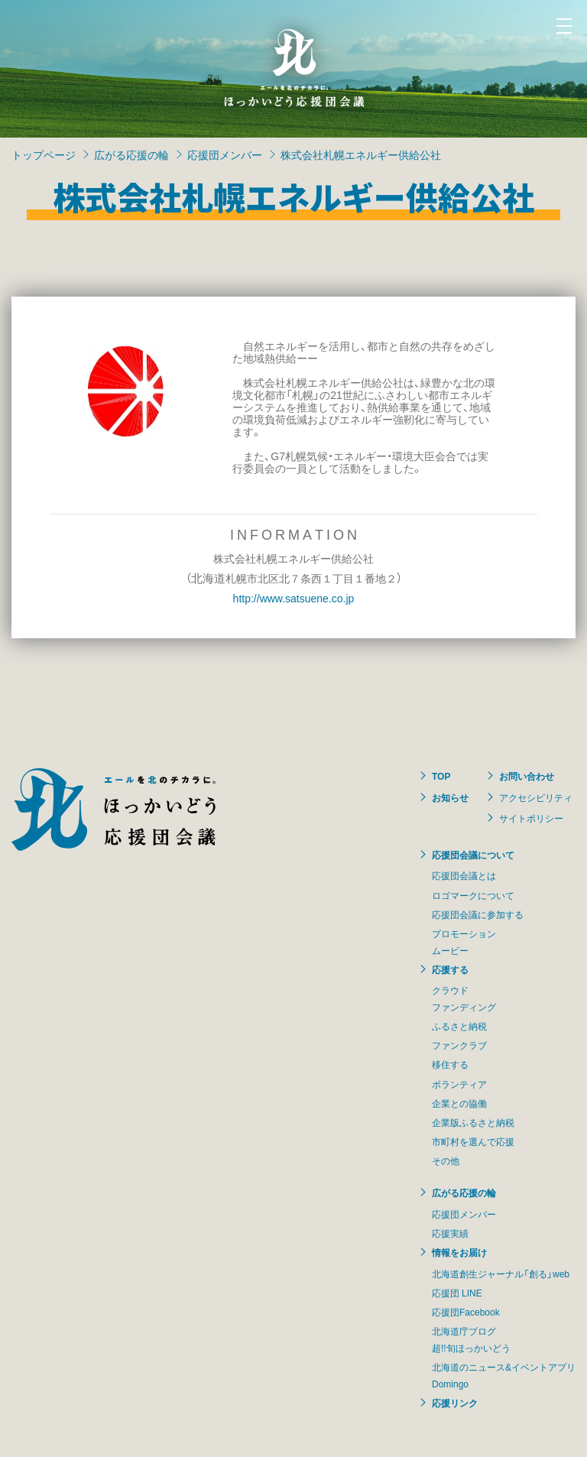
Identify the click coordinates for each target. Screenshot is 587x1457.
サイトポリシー (531, 818)
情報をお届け (459, 1252)
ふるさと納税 (459, 1026)
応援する (450, 969)
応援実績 (450, 1233)
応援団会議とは (464, 875)
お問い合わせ (526, 776)
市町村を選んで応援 (473, 1141)
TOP (441, 776)
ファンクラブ (459, 1045)
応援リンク (455, 1403)
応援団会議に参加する (478, 914)
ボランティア (459, 1084)
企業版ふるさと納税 (473, 1122)
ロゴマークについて (473, 895)
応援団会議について (473, 855)
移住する (450, 1064)
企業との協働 (459, 1103)
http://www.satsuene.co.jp (294, 597)
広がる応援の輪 (131, 154)
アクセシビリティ (535, 797)
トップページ (43, 154)
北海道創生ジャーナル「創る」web (500, 1273)
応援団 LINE (457, 1293)
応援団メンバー (224, 154)
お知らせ (450, 797)
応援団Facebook (466, 1312)
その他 (445, 1160)
